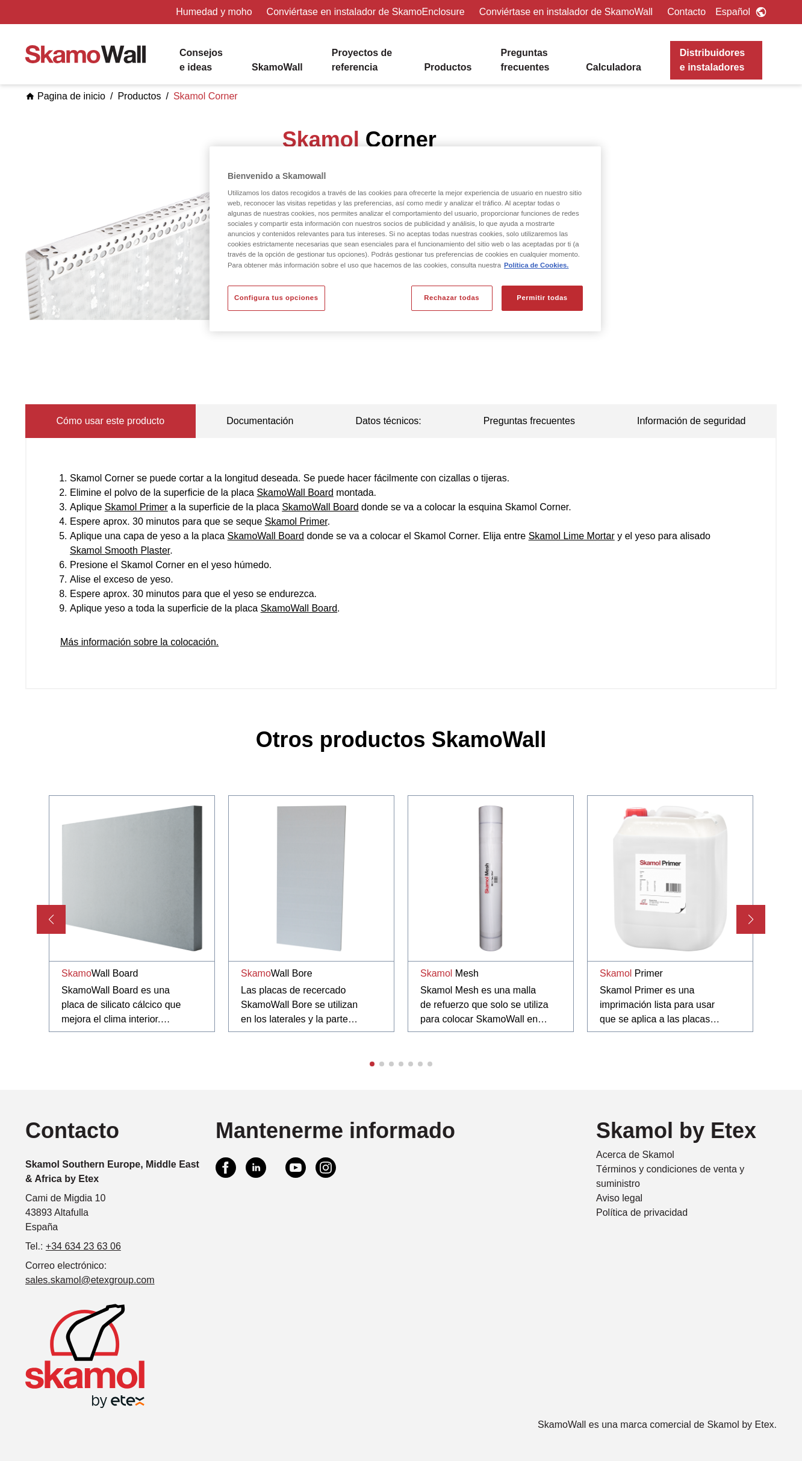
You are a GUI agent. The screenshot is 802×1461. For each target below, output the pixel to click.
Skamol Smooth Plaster (120, 550)
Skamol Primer (136, 507)
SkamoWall (277, 67)
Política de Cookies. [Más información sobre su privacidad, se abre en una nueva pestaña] (536, 265)
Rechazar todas (451, 297)
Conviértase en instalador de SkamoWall (566, 12)
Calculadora (613, 67)
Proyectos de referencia (362, 60)
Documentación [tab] (259, 421)
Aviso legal (619, 1198)
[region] (405, 238)
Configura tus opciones (276, 297)
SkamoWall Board (294, 492)
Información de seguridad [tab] (691, 421)
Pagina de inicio (65, 96)
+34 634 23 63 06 (83, 1246)
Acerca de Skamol (635, 1155)
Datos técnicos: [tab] (388, 421)
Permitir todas (542, 297)
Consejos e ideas (201, 60)
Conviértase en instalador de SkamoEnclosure (366, 12)
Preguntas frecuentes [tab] (529, 421)
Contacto (686, 12)
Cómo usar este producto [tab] (111, 421)
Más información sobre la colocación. (139, 642)
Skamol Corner (205, 96)
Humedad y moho (214, 12)
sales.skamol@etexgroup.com (90, 1280)
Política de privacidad (642, 1212)
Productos (447, 67)
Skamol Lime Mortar (572, 536)
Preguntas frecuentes (525, 60)
